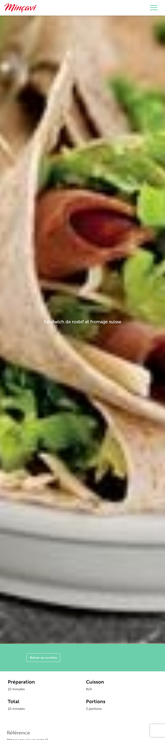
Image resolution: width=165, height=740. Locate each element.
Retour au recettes (43, 657)
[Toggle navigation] (153, 7)
